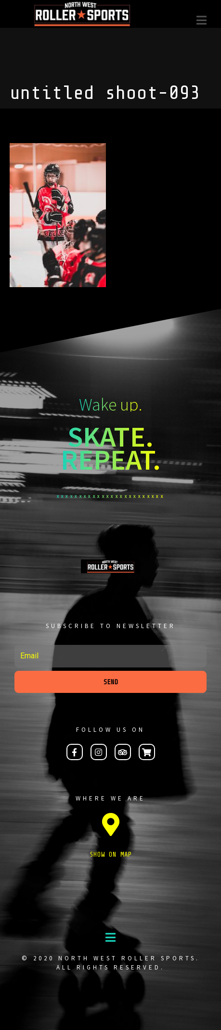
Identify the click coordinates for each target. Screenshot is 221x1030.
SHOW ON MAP (111, 854)
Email (15, 640)
